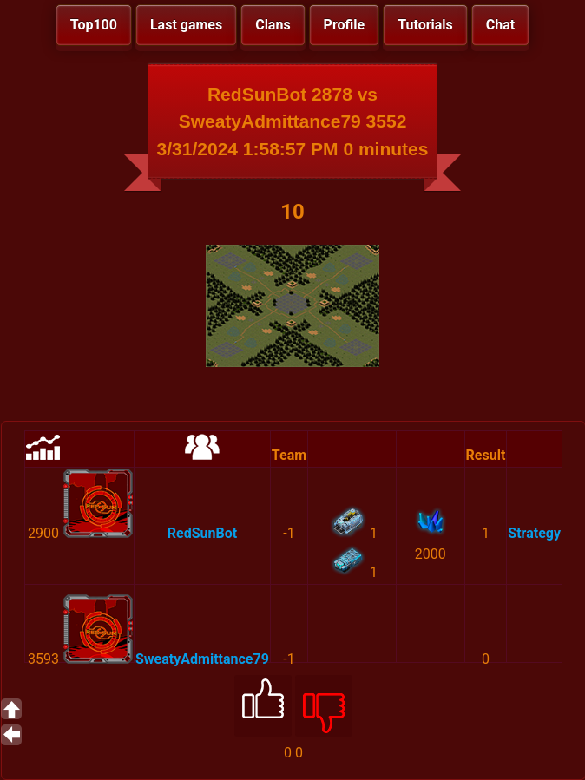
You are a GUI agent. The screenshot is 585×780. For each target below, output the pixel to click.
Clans (272, 24)
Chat (500, 24)
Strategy (534, 533)
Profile (344, 24)
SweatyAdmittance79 (202, 659)
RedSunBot (202, 533)
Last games (186, 24)
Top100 (93, 24)
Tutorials (425, 24)
